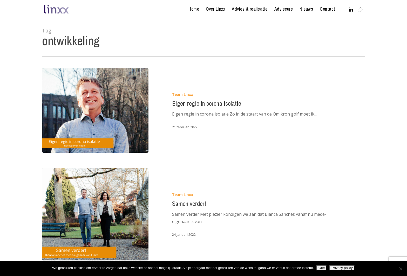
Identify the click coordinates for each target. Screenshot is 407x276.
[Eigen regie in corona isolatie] (95, 110)
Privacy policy (341, 268)
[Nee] (400, 268)
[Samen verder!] (95, 214)
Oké (321, 268)
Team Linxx (182, 94)
